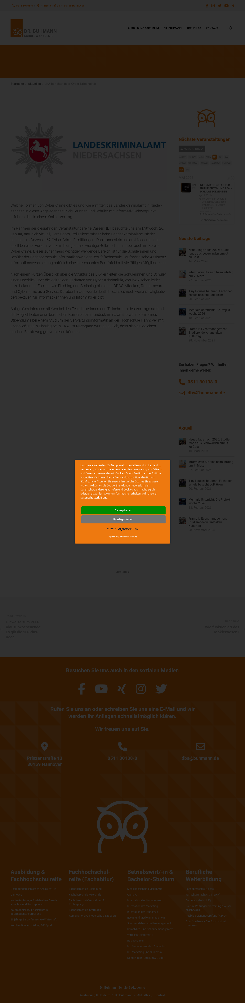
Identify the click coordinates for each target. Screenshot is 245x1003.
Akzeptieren (123, 510)
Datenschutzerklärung (93, 497)
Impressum (113, 537)
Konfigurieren (123, 519)
